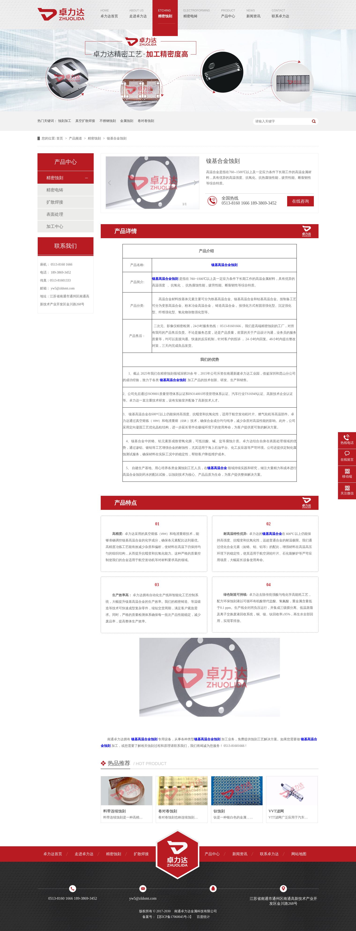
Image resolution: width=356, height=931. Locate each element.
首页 (60, 138)
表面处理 (54, 214)
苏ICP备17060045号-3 (174, 917)
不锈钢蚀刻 (108, 121)
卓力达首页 (109, 9)
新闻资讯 (253, 9)
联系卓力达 (280, 9)
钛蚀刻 (219, 811)
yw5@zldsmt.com (63, 288)
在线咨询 (300, 201)
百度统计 (203, 917)
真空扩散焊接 (85, 121)
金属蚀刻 (126, 121)
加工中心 (54, 226)
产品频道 (76, 138)
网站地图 (298, 854)
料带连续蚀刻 (114, 811)
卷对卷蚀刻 (146, 121)
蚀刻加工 (64, 121)
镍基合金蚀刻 (116, 138)
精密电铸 (196, 9)
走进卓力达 (138, 9)
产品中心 (228, 9)
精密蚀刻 (165, 9)
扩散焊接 (54, 202)
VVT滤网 (276, 811)
